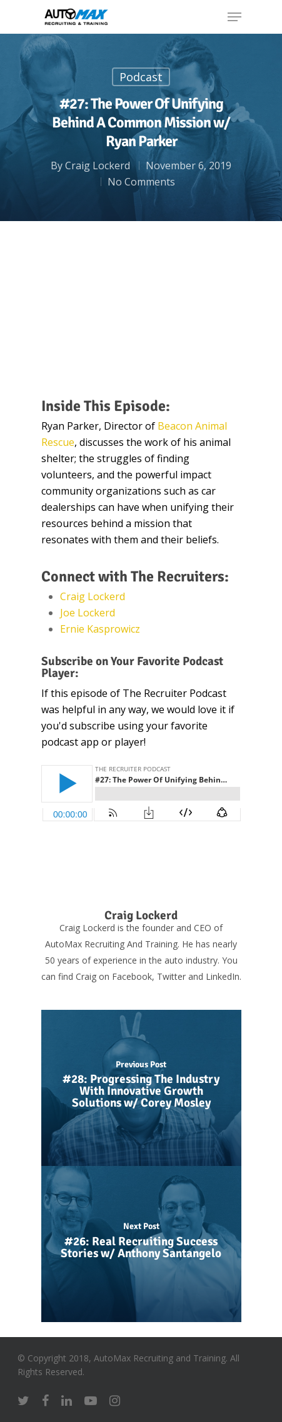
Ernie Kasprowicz (100, 629)
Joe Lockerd (87, 613)
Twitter (171, 976)
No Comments (141, 182)
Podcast (141, 76)
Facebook (132, 976)
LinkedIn (222, 976)
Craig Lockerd (97, 165)
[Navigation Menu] (234, 17)
